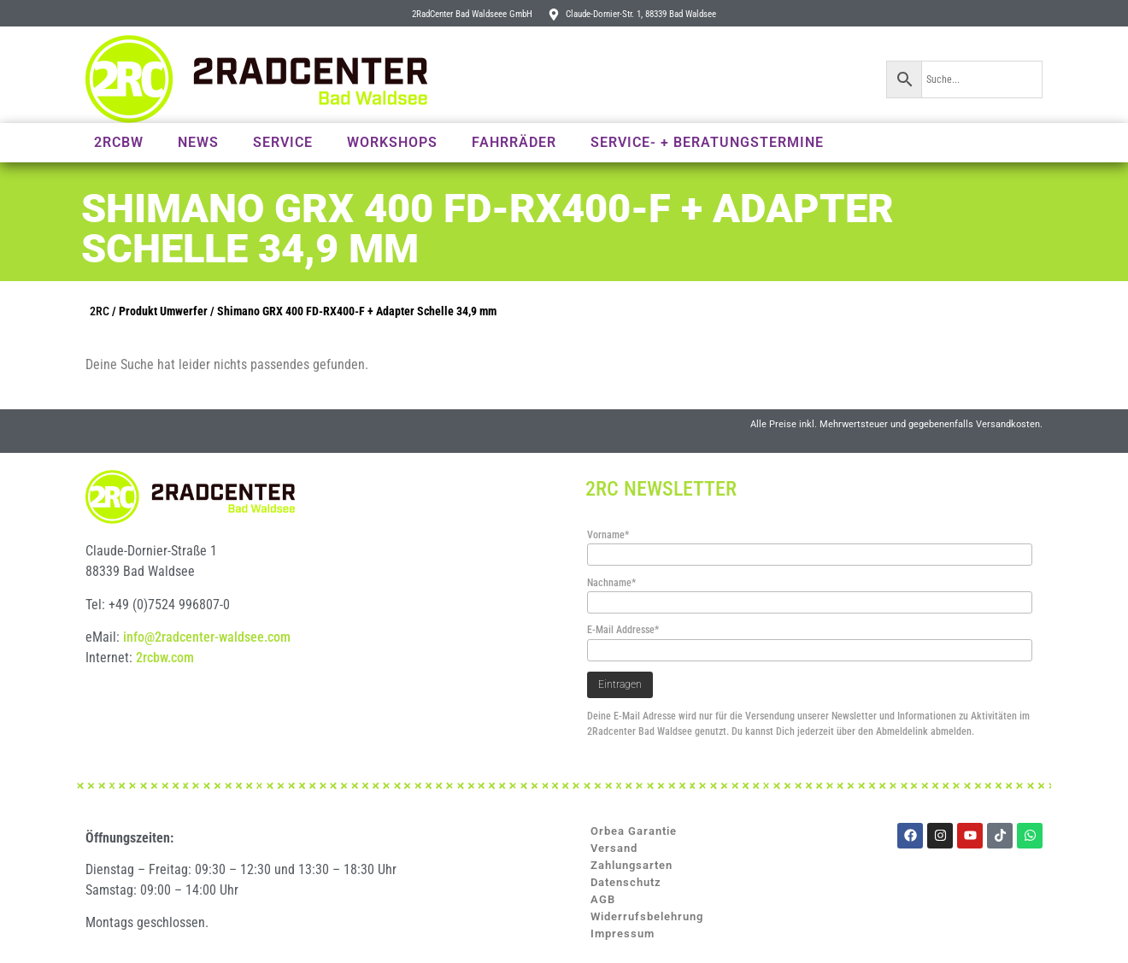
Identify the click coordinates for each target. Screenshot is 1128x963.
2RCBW (119, 142)
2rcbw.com (165, 657)
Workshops (392, 142)
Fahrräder (514, 142)
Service (283, 142)
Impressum (622, 933)
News (198, 142)
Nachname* (611, 583)
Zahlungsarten (631, 865)
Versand (613, 848)
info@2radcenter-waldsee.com (207, 637)
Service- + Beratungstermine (707, 142)
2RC (99, 311)
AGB (602, 899)
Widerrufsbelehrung (646, 916)
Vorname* (608, 535)
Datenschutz (625, 882)
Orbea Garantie (633, 831)
